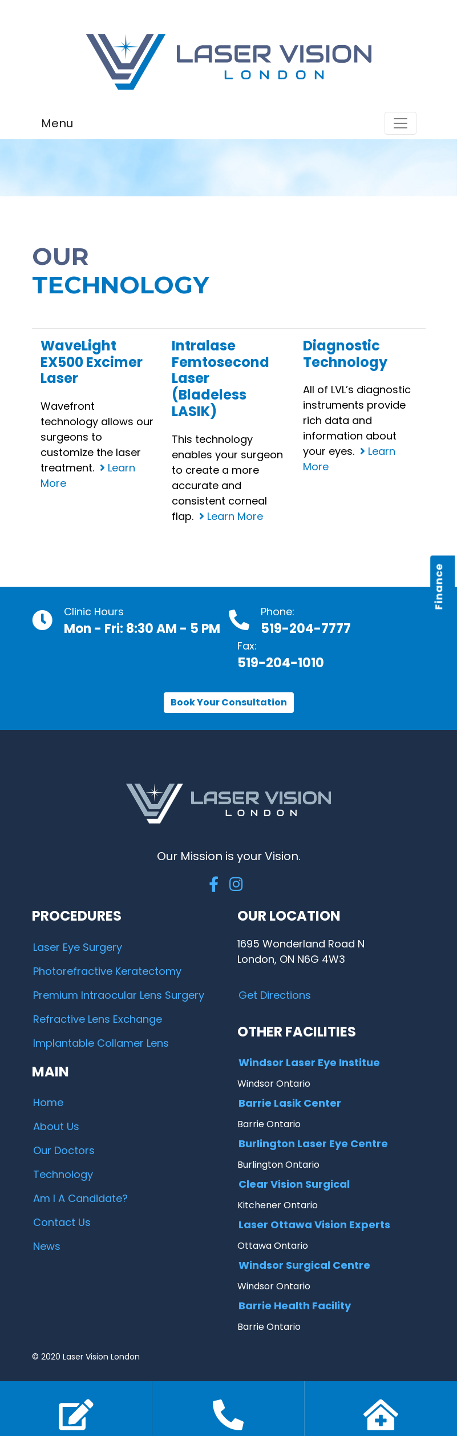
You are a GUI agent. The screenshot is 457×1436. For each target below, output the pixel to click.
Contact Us (62, 1222)
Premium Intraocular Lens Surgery (118, 995)
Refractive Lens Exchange (97, 1019)
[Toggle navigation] (400, 123)
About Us (56, 1126)
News (46, 1246)
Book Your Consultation (229, 702)
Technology (63, 1174)
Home (48, 1102)
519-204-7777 (306, 629)
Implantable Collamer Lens (101, 1043)
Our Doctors (64, 1150)
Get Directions (274, 995)
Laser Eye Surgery (77, 947)
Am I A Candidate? (80, 1198)
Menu (57, 123)
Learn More (231, 516)
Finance (439, 586)
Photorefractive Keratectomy (107, 971)
